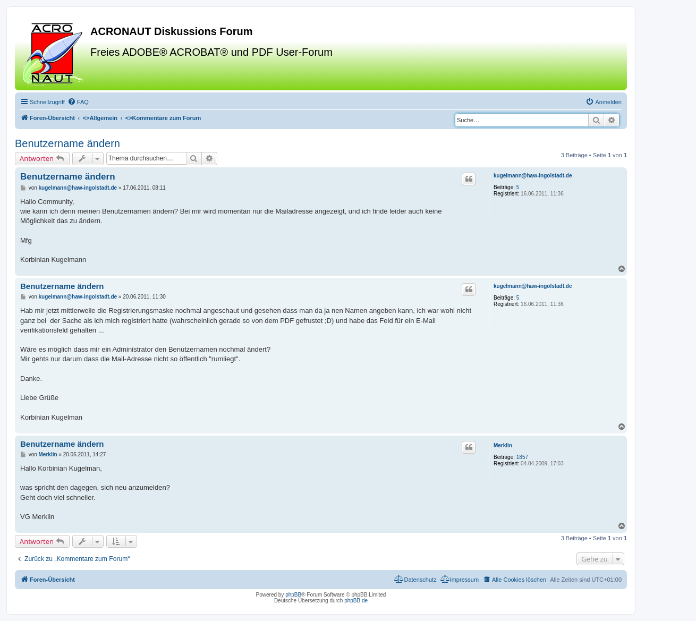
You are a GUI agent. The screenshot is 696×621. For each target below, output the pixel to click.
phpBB (293, 595)
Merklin (503, 445)
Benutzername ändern (67, 143)
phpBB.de (356, 600)
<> (100, 118)
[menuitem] (78, 102)
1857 (522, 457)
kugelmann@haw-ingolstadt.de (533, 175)
